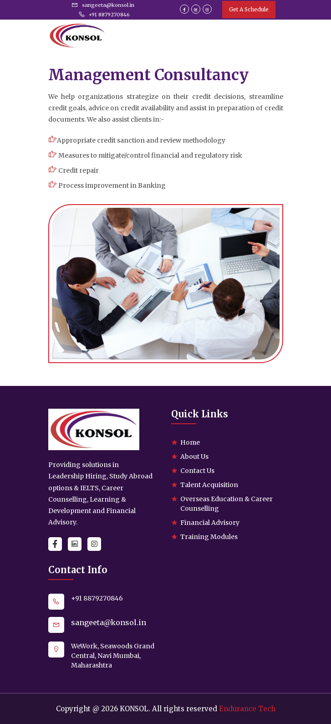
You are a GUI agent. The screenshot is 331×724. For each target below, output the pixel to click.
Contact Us (197, 471)
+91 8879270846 (104, 14)
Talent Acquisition (209, 485)
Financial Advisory (209, 523)
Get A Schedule (249, 9)
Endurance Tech (247, 708)
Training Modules (209, 537)
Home (190, 442)
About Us (194, 456)
